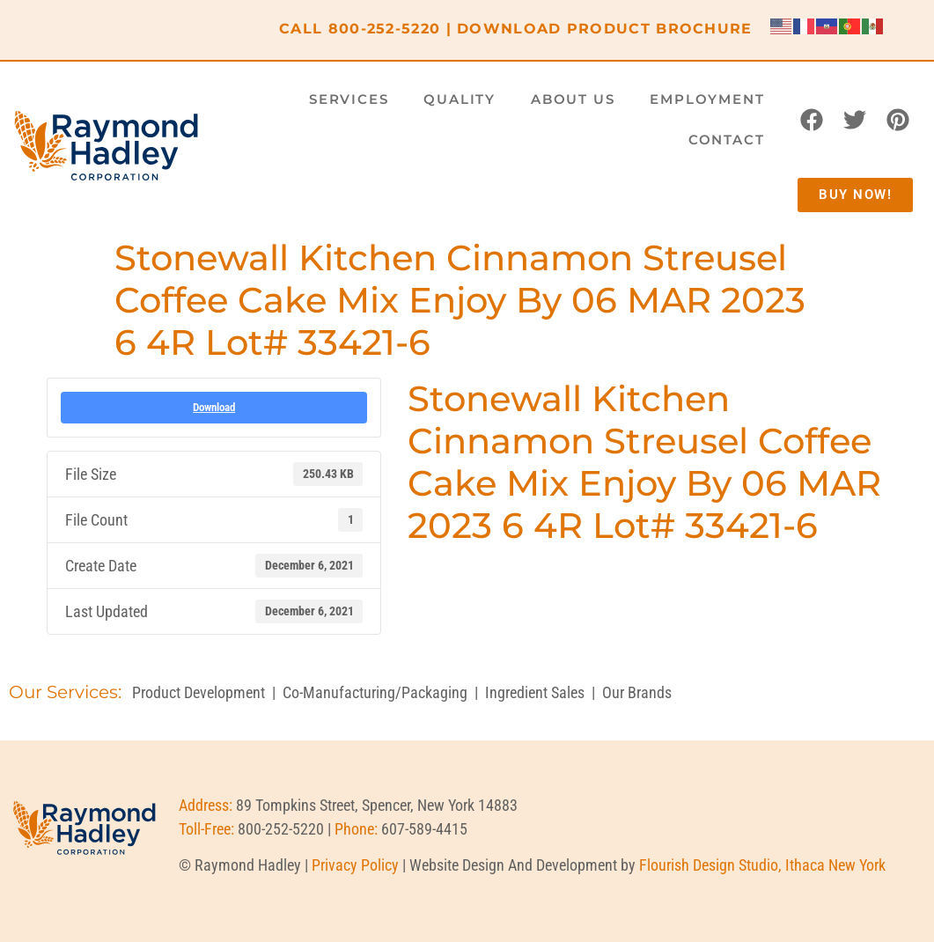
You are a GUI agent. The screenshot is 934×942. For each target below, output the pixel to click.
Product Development (198, 692)
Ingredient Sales (535, 692)
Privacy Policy (355, 865)
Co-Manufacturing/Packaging (375, 692)
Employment (707, 99)
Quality (459, 99)
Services (348, 99)
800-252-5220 (384, 28)
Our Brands (637, 692)
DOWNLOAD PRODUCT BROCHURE (605, 28)
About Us (572, 99)
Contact (726, 139)
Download (214, 407)
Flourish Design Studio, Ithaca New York (762, 865)
